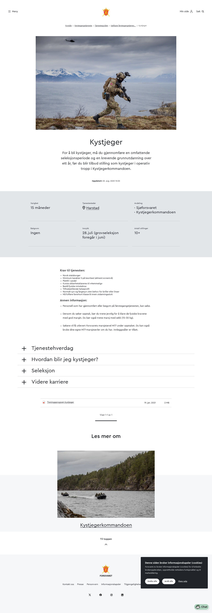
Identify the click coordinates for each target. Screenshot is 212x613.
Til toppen (106, 542)
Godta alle (152, 581)
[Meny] (12, 11)
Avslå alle (169, 581)
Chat (201, 607)
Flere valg (182, 581)
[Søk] (201, 11)
